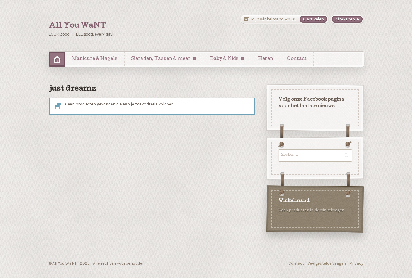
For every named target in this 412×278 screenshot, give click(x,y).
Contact (297, 59)
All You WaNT (77, 26)
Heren (265, 59)
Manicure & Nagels (95, 59)
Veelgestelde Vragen (327, 263)
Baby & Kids (224, 59)
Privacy (356, 263)
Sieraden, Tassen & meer (160, 59)
